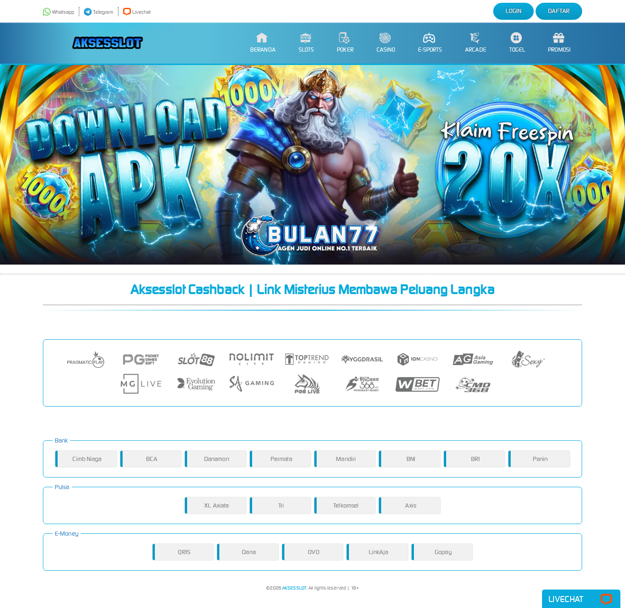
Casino (386, 42)
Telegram (98, 12)
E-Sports (430, 42)
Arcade (475, 42)
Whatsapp (58, 12)
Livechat (137, 12)
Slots (306, 42)
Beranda (263, 42)
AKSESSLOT (294, 588)
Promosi (559, 42)
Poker (345, 42)
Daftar (559, 11)
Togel (517, 42)
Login (514, 11)
